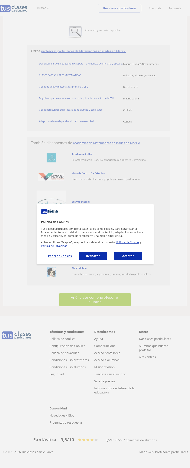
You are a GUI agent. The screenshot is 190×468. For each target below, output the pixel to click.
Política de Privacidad (54, 246)
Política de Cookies (127, 242)
